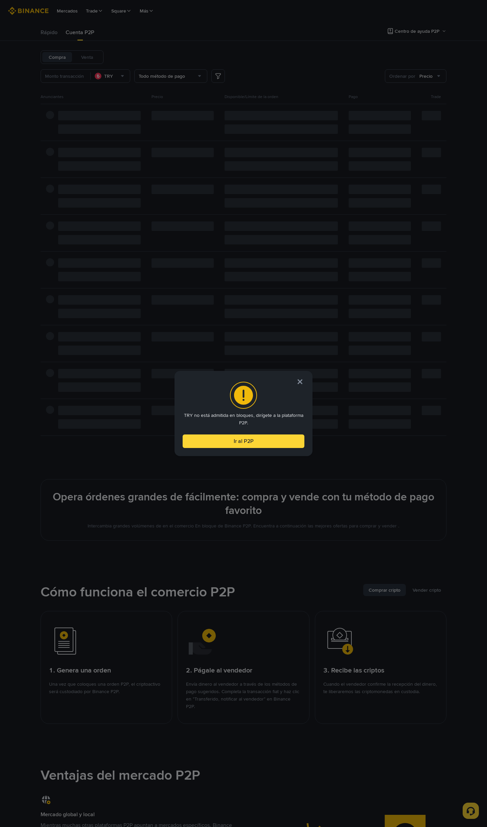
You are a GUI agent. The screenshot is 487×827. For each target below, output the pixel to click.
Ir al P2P (243, 439)
